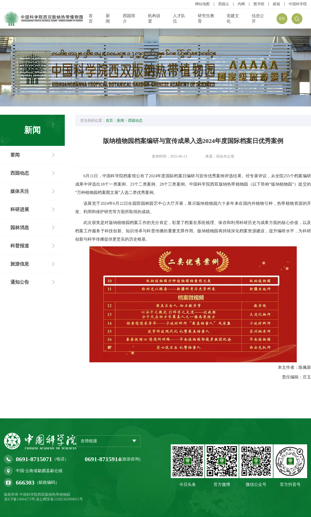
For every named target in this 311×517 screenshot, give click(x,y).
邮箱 (276, 4)
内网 (241, 4)
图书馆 (258, 4)
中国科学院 (298, 4)
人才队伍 (179, 18)
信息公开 (258, 18)
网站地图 (202, 4)
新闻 (108, 18)
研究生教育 (206, 18)
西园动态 (135, 121)
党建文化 (233, 18)
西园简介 (129, 18)
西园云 (223, 4)
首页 (91, 18)
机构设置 (154, 18)
